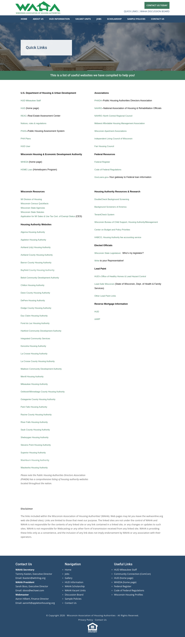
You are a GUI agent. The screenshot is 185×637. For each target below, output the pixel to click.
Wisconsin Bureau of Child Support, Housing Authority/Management (129, 222)
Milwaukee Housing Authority (35, 384)
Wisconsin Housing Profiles (128, 594)
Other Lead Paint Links (106, 296)
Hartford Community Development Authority (43, 331)
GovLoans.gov (101, 177)
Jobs (67, 573)
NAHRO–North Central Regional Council (115, 115)
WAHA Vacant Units (75, 590)
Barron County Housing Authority (37, 262)
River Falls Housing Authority (35, 422)
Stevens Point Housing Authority (37, 445)
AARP (97, 319)
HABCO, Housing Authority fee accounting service (120, 237)
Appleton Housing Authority (34, 239)
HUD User (26, 146)
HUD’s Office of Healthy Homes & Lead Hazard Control (122, 276)
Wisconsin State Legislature (108, 253)
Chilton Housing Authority (34, 285)
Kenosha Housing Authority (34, 346)
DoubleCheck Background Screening (113, 199)
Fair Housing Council (105, 146)
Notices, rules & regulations (35, 123)
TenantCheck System (105, 214)
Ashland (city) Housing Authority (37, 247)
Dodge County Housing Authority (37, 308)
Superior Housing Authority (34, 452)
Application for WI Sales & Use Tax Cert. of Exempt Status (50, 216)
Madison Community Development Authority (43, 369)
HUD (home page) (123, 577)
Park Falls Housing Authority (35, 407)
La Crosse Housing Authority (35, 353)
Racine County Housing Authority (38, 414)
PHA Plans (26, 138)
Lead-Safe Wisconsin (105, 284)
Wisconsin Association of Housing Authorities (38, 7)
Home (68, 569)
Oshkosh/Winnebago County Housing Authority (45, 391)
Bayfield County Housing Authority (39, 269)
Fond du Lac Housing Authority (36, 323)
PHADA (98, 100)
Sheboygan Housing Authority (36, 437)
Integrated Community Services (37, 338)
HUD (23, 108)
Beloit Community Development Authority (42, 277)
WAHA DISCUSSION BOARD (154, 11)
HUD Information (74, 582)
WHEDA (25, 162)
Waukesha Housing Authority (35, 467)
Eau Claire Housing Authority (35, 315)
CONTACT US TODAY (157, 5)
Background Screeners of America (111, 207)
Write (97, 260)
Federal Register (102, 162)
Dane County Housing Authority (37, 292)
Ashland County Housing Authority (38, 255)
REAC (24, 115)
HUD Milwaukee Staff (32, 100)
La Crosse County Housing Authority (39, 361)
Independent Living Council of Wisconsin (115, 138)
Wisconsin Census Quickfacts (36, 203)
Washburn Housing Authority (36, 460)
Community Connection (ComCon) (132, 573)
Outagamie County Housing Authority (40, 399)
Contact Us (70, 602)
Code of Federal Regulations (109, 169)
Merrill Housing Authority (33, 376)
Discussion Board (74, 594)
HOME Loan (27, 169)
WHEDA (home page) (125, 582)
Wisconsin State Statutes (33, 212)
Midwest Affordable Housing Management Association (121, 123)
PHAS (24, 131)
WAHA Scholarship (75, 586)
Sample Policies (73, 598)
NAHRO (98, 108)
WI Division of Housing (32, 199)
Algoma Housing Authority (34, 232)
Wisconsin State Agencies (34, 208)
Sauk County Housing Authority (37, 429)
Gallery (68, 577)
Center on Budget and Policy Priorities (113, 229)
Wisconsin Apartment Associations (112, 131)
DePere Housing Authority (34, 300)
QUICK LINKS (131, 11)
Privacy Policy (85, 619)
